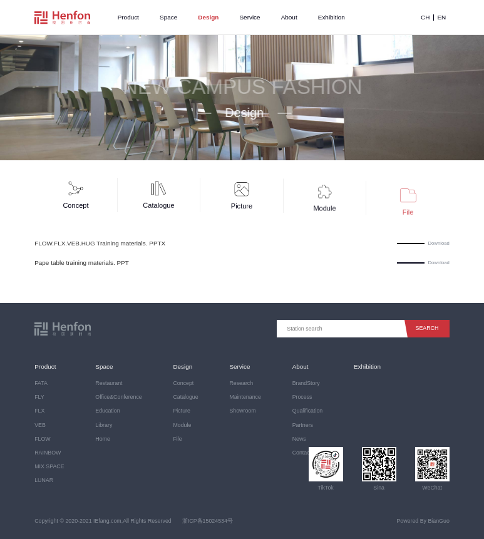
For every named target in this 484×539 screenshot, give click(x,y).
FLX (39, 411)
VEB (40, 425)
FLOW (42, 439)
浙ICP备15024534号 (207, 521)
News (299, 439)
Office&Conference (118, 397)
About (289, 17)
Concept (183, 383)
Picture (181, 411)
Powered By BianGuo (422, 521)
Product (128, 17)
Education (107, 411)
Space (168, 17)
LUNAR (43, 480)
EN (441, 17)
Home (102, 439)
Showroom (242, 411)
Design (208, 17)
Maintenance (245, 397)
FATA (41, 383)
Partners (302, 425)
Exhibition (331, 17)
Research (241, 383)
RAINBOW (47, 452)
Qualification (307, 411)
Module (182, 425)
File (177, 439)
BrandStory (306, 383)
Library (103, 425)
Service (250, 17)
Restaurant (108, 383)
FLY (39, 397)
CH (425, 17)
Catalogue (185, 397)
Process (302, 397)
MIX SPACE (49, 466)
